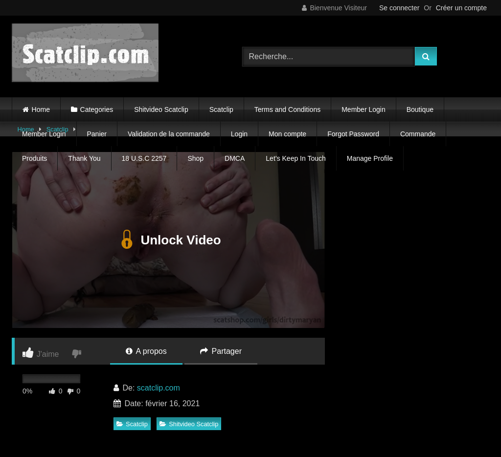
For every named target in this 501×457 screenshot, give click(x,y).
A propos (146, 351)
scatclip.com (158, 388)
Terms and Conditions (287, 109)
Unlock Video (168, 240)
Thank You (84, 158)
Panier (97, 134)
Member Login (364, 109)
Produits (34, 158)
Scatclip (221, 109)
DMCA (235, 158)
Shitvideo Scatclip (161, 109)
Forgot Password (353, 134)
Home (41, 109)
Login (239, 134)
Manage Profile (370, 158)
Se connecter (399, 8)
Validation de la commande (169, 134)
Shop (195, 158)
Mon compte (287, 134)
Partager (221, 351)
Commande (417, 134)
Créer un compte (461, 8)
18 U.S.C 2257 (144, 158)
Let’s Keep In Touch (295, 158)
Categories (97, 109)
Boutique (420, 109)
